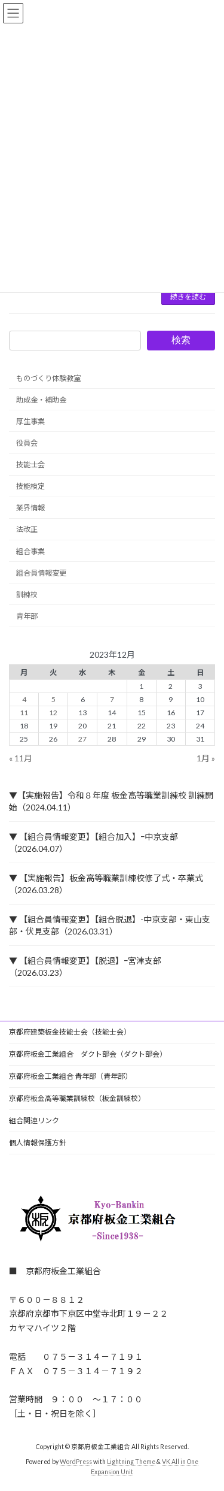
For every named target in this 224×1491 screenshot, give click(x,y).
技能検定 (30, 486)
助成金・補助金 (41, 399)
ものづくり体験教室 (48, 378)
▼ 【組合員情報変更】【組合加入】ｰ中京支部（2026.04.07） (93, 842)
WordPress (76, 1461)
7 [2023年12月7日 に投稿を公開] (112, 699)
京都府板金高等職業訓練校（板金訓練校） (77, 1098)
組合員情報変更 (41, 572)
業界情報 (30, 508)
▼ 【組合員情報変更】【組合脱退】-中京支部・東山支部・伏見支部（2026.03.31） (109, 925)
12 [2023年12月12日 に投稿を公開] (53, 712)
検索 (181, 340)
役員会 (27, 442)
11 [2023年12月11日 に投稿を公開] (24, 712)
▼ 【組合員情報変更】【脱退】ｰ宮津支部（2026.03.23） (85, 966)
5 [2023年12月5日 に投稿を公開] (53, 699)
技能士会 (30, 464)
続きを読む (188, 296)
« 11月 (20, 758)
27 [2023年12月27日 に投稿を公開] (82, 738)
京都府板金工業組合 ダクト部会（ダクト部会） (88, 1054)
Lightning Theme (131, 1461)
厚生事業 (30, 421)
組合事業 (30, 551)
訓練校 (27, 594)
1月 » (206, 758)
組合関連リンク (34, 1120)
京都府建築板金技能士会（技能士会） (70, 1031)
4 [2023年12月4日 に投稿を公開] (24, 699)
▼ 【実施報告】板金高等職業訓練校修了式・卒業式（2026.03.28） (106, 884)
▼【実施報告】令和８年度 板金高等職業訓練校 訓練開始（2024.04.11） (111, 801)
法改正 (27, 529)
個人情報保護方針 (37, 1142)
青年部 (27, 616)
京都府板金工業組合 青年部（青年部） (70, 1076)
